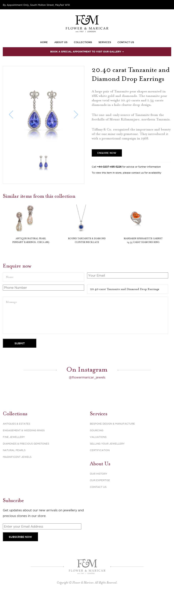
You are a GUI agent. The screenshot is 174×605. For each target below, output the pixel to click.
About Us (60, 42)
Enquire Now (106, 153)
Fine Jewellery (14, 445)
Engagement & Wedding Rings (24, 439)
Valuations (98, 445)
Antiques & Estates (16, 432)
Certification (100, 458)
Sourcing (96, 439)
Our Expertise (100, 489)
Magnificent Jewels (17, 465)
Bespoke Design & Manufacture (112, 432)
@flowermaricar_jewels (87, 386)
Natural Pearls (14, 458)
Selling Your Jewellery (107, 452)
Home (44, 42)
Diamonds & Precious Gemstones (26, 452)
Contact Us (125, 42)
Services (104, 42)
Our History (98, 482)
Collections (83, 42)
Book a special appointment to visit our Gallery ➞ (87, 51)
